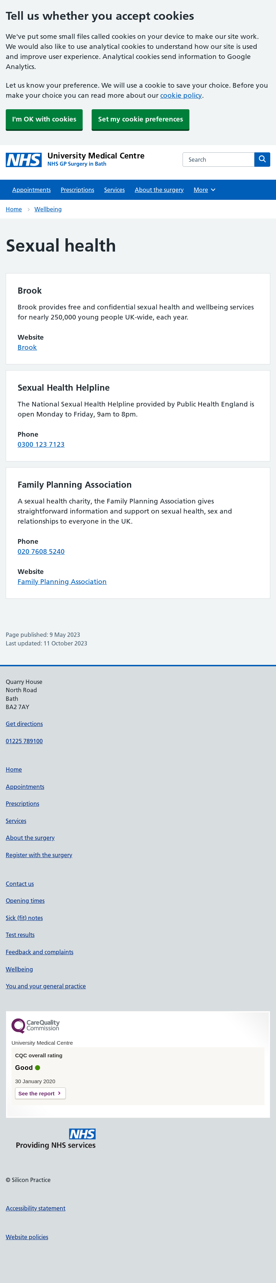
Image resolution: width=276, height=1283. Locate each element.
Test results (20, 934)
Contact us (20, 883)
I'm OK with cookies (44, 119)
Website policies (27, 1237)
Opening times (25, 900)
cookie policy (181, 95)
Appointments (31, 189)
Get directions (24, 723)
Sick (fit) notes (24, 917)
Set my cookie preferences (140, 119)
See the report (36, 1093)
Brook (27, 347)
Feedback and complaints (39, 952)
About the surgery (159, 189)
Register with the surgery (39, 855)
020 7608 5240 (41, 551)
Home (14, 209)
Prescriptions (77, 189)
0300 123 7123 (41, 444)
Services (114, 189)
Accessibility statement (35, 1208)
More (205, 189)
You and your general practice (46, 986)
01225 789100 (24, 741)
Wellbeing (48, 209)
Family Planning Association (62, 582)
